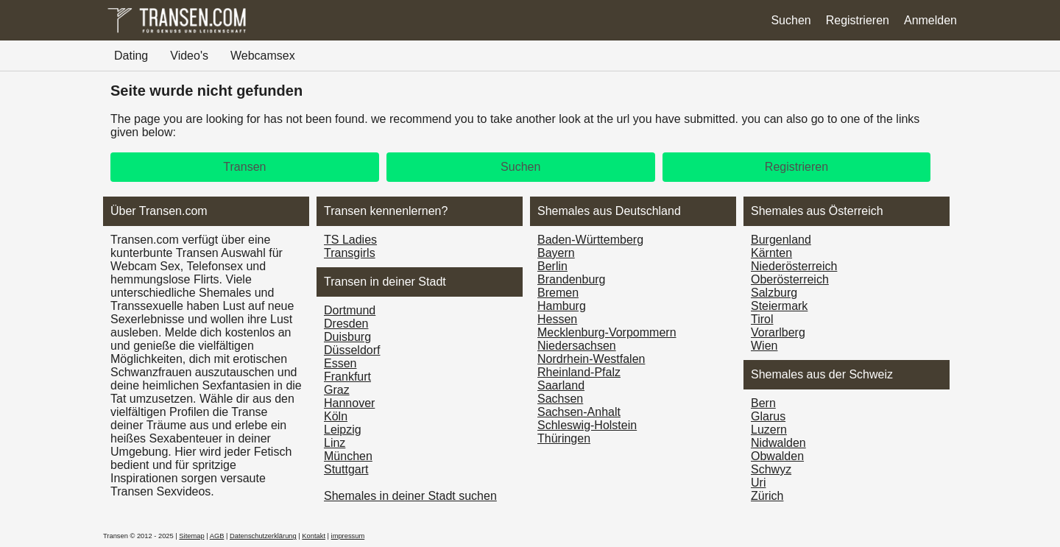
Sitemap (191, 536)
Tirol (762, 319)
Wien (764, 345)
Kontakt (313, 536)
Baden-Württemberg (590, 239)
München (348, 456)
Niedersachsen (576, 345)
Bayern (556, 253)
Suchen (790, 20)
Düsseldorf (352, 350)
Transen (244, 166)
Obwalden (777, 456)
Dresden (346, 323)
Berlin (552, 266)
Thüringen (563, 438)
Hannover (349, 403)
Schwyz (771, 469)
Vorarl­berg (778, 332)
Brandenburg (571, 279)
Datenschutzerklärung (263, 536)
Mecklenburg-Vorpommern (606, 332)
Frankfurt (347, 376)
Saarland (560, 385)
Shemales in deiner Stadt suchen (410, 496)
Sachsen (560, 398)
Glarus (768, 416)
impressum (348, 536)
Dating (131, 55)
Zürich (767, 496)
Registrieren (857, 20)
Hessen (557, 319)
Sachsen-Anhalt (579, 412)
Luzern (769, 429)
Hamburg (561, 306)
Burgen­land (781, 239)
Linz (334, 443)
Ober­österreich (790, 279)
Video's (189, 55)
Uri (758, 482)
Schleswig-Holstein (587, 425)
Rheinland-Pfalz (579, 372)
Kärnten (771, 253)
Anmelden (930, 20)
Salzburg (774, 292)
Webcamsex (262, 55)
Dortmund (349, 310)
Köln (335, 416)
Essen (340, 363)
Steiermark (779, 306)
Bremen (558, 292)
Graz (337, 390)
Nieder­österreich (794, 266)
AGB (217, 536)
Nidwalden (778, 443)
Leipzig (342, 429)
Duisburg (347, 337)
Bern (763, 403)
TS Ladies (350, 239)
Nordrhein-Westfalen (591, 359)
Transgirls (349, 253)
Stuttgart (346, 469)
